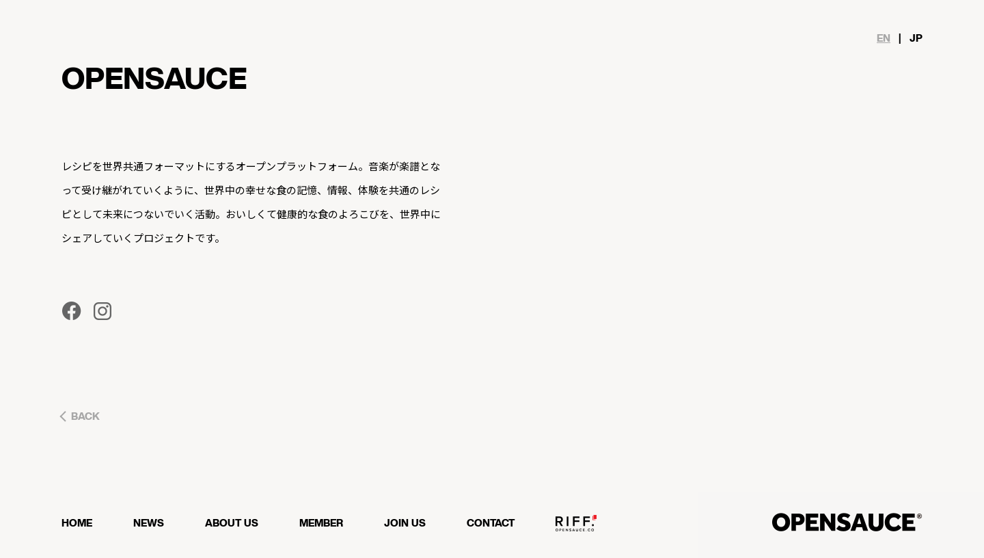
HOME (77, 523)
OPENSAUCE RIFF (576, 528)
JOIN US (405, 523)
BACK (85, 417)
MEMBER (321, 523)
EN (883, 39)
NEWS (148, 523)
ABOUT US (231, 523)
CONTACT (491, 523)
